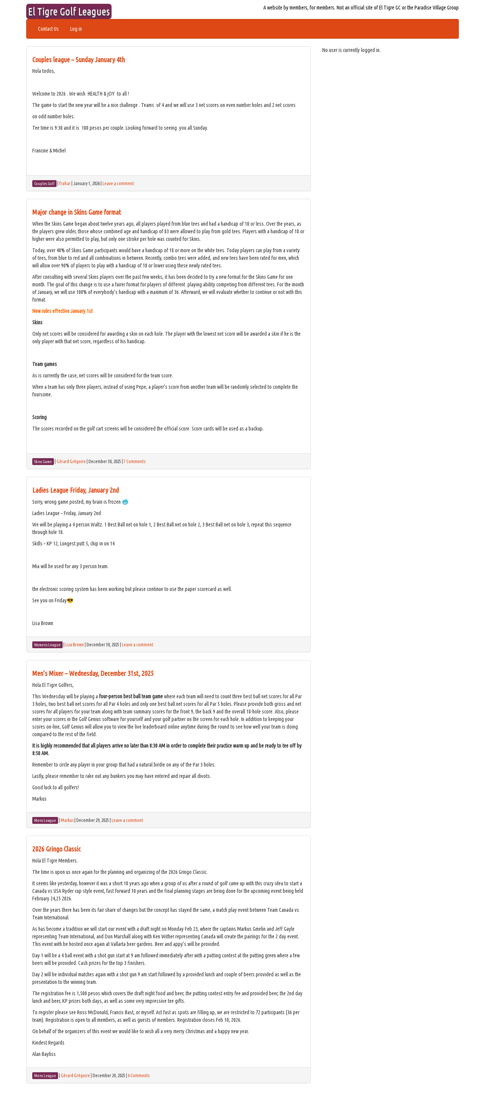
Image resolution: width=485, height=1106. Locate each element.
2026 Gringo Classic (56, 849)
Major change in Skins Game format (76, 212)
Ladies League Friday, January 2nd (75, 490)
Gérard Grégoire (71, 461)
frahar (65, 183)
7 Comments (134, 461)
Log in (76, 29)
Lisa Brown (74, 644)
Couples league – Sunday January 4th (78, 59)
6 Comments (139, 1075)
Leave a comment (118, 183)
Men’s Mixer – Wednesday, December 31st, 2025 (93, 673)
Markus (67, 820)
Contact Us (48, 29)
